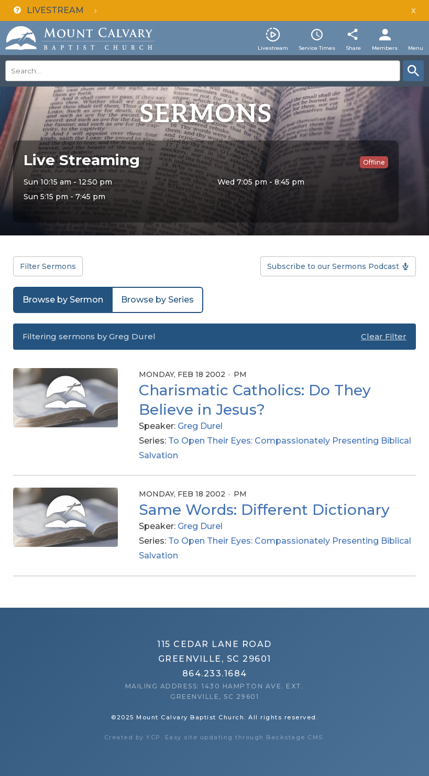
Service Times (317, 48)
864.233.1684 (214, 673)
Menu (415, 48)
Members (385, 48)
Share (353, 48)
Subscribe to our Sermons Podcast (333, 266)
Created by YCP (132, 737)
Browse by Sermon (63, 300)
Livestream (273, 48)
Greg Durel (200, 426)
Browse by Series (157, 300)
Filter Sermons (48, 266)
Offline (374, 162)
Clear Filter (383, 336)
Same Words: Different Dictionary (264, 510)
